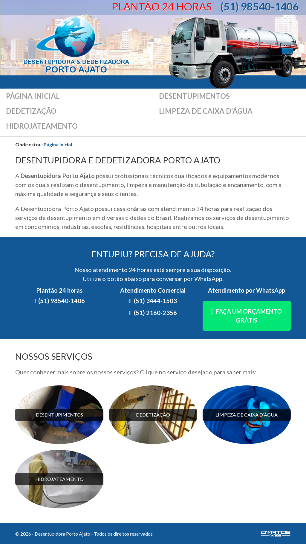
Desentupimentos (194, 96)
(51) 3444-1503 (155, 300)
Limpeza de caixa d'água (206, 111)
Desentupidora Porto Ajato (76, 45)
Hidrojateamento (42, 125)
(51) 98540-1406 (259, 6)
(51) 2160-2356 (155, 312)
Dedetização (31, 111)
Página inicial (33, 96)
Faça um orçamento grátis (249, 316)
